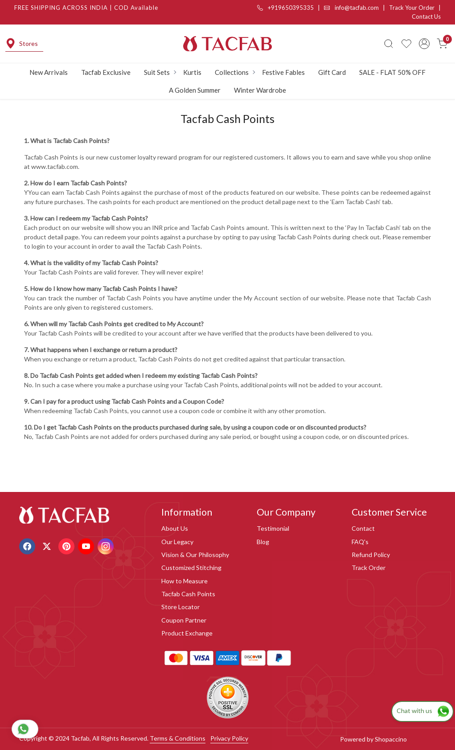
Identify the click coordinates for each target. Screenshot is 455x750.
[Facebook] (28, 545)
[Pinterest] (67, 545)
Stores (21, 43)
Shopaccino (391, 739)
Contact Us (426, 16)
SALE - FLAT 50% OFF (392, 72)
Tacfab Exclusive (106, 72)
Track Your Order (412, 7)
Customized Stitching (191, 567)
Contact (363, 528)
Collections (234, 72)
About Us (174, 528)
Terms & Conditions (177, 738)
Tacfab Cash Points (188, 594)
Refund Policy (371, 554)
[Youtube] (87, 545)
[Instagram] (107, 545)
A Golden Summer (195, 90)
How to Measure (184, 581)
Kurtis (192, 72)
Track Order (368, 567)
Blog (263, 541)
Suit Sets (160, 72)
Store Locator (180, 607)
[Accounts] (424, 43)
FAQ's (360, 541)
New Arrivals (48, 72)
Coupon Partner (183, 620)
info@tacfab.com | (356, 7)
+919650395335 (285, 7)
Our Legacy (177, 541)
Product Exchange (187, 633)
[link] (389, 43)
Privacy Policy (229, 738)
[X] (48, 545)
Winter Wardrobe (260, 90)
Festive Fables (283, 72)
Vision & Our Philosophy (195, 554)
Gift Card (332, 72)
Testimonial (273, 528)
